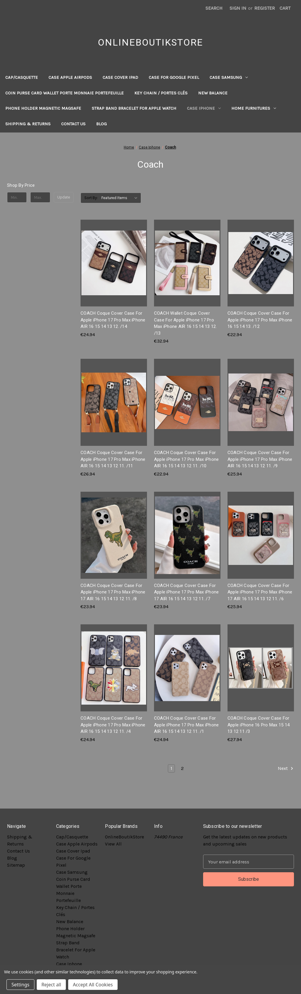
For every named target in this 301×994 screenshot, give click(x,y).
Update (63, 197)
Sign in (238, 8)
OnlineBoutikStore (124, 837)
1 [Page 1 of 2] (171, 768)
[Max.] (40, 197)
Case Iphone (204, 108)
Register (264, 8)
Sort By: (91, 198)
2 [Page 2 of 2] (182, 768)
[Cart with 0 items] (285, 8)
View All (113, 844)
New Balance (213, 93)
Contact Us (73, 123)
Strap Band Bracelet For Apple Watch (134, 108)
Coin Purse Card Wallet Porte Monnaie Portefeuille (64, 93)
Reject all (51, 984)
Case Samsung (229, 77)
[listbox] (121, 198)
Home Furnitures (253, 108)
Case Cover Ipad (120, 77)
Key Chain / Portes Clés (161, 93)
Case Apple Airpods (70, 77)
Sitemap (16, 865)
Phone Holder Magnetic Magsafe (43, 108)
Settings (20, 984)
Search (214, 8)
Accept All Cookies (93, 984)
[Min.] (17, 197)
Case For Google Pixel (174, 77)
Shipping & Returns (28, 123)
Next (286, 768)
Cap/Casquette (21, 77)
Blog (101, 123)
